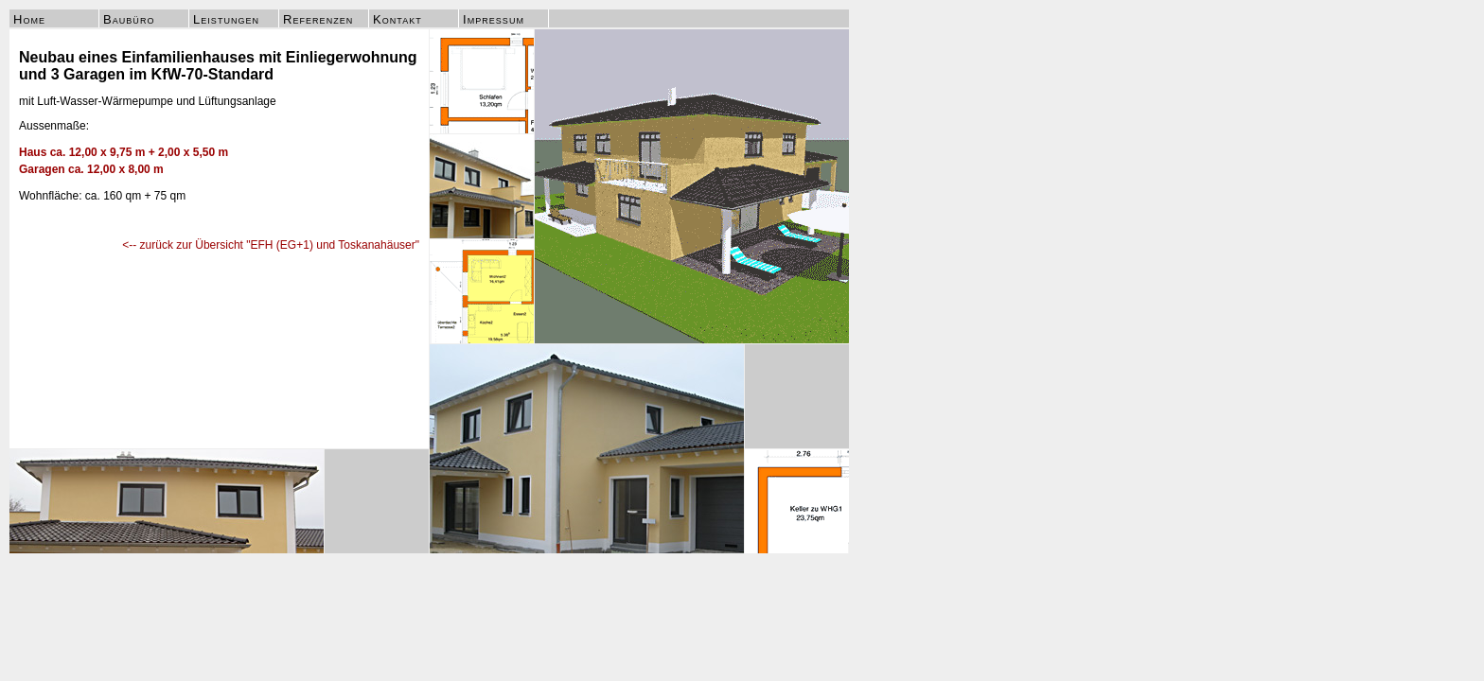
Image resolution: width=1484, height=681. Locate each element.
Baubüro (128, 19)
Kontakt (397, 19)
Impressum (493, 19)
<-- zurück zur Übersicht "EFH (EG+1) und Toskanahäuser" (270, 245)
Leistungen (226, 19)
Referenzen (318, 19)
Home (29, 19)
